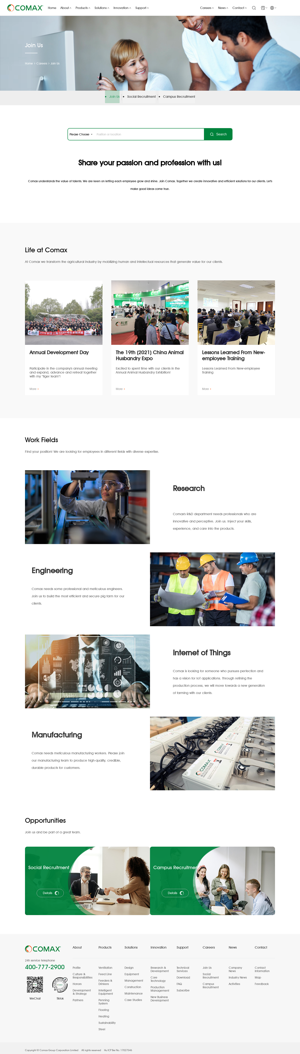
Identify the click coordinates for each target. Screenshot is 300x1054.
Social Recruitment (141, 98)
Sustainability (107, 1019)
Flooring (104, 1006)
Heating (104, 1012)
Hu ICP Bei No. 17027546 (118, 1046)
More (34, 389)
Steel (102, 1025)
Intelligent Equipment (106, 988)
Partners (78, 996)
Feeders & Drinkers (105, 978)
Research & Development (160, 965)
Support (182, 943)
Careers (42, 63)
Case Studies (133, 996)
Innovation (158, 943)
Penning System (104, 998)
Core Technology (158, 975)
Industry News (238, 973)
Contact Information (262, 965)
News (233, 943)
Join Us (56, 63)
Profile (77, 963)
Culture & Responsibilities (82, 972)
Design (129, 963)
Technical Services (183, 965)
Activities (234, 980)
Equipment (132, 970)
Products (105, 943)
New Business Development (160, 994)
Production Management (160, 985)
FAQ (179, 980)
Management (134, 976)
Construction (133, 983)
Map (258, 973)
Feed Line (105, 970)
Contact (261, 943)
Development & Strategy (82, 988)
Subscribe (183, 986)
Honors (77, 980)
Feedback (262, 980)
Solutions (131, 943)
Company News (235, 965)
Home (29, 63)
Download (183, 973)
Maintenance (134, 989)
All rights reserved (91, 1046)
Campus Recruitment (180, 98)
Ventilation (105, 963)
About (77, 943)
